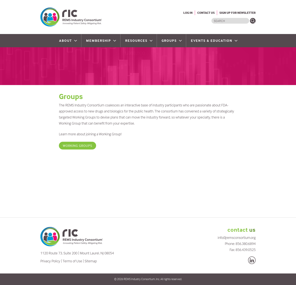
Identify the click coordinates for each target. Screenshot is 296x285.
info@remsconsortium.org (237, 237)
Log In (188, 13)
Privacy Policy (50, 261)
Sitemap (91, 261)
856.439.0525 (246, 249)
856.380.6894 (246, 243)
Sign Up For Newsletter (237, 13)
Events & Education (212, 40)
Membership (99, 40)
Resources (137, 40)
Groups (170, 40)
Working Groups (77, 145)
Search (253, 21)
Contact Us (206, 13)
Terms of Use (72, 261)
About (66, 40)
